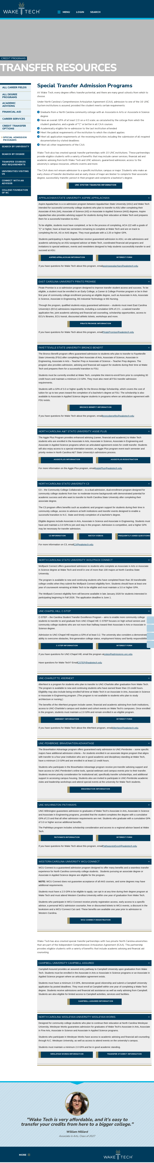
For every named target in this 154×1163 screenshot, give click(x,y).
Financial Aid (11, 112)
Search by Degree (13, 154)
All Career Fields (14, 87)
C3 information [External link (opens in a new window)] (57, 535)
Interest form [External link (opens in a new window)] (124, 719)
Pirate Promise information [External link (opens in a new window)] (95, 323)
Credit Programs (13, 58)
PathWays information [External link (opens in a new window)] (67, 837)
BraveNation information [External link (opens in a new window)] (95, 789)
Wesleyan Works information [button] (66, 1054)
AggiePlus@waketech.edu (108, 468)
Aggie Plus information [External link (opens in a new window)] (67, 459)
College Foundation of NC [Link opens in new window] (15, 191)
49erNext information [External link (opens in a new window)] (67, 719)
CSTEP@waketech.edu (90, 662)
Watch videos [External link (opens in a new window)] (95, 535)
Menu (66, 12)
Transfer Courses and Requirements (14, 163)
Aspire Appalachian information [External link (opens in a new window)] (67, 257)
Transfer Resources (58, 67)
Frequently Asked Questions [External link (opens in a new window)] (134, 535)
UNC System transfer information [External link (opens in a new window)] (95, 185)
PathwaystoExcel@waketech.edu (120, 846)
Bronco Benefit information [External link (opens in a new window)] (95, 407)
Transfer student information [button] (124, 1054)
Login (80, 12)
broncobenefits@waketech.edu (118, 415)
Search (95, 12)
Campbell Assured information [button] (95, 1001)
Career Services (13, 119)
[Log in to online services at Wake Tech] (145, 5)
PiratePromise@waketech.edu (118, 332)
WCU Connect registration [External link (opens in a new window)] (96, 920)
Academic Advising (9, 104)
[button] (94, 198)
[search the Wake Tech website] (137, 5)
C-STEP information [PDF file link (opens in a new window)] (67, 645)
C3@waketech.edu (83, 544)
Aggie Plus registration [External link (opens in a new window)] (124, 459)
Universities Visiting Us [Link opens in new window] (15, 173)
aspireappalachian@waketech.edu (120, 266)
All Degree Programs (9, 96)
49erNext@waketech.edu (125, 727)
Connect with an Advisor (13, 182)
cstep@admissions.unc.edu (118, 654)
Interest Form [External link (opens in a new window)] (124, 257)
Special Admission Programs (15, 139)
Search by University (15, 146)
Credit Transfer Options (14, 127)
